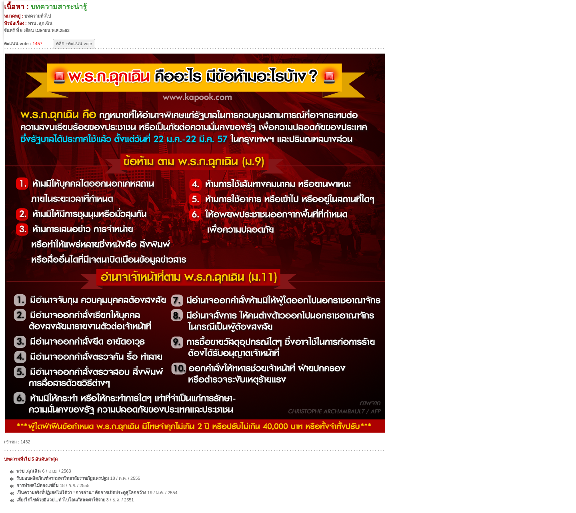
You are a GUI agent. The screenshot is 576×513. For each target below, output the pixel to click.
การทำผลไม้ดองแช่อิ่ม (37, 485)
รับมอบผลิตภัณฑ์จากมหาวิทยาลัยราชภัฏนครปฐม (62, 478)
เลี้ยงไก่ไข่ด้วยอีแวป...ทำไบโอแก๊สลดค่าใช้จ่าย (60, 499)
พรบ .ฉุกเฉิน (28, 471)
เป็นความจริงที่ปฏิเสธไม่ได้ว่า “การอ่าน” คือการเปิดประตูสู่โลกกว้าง (81, 492)
